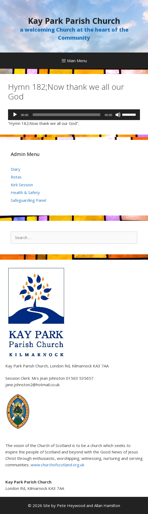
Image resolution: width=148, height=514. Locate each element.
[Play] (15, 114)
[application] (74, 114)
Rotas (16, 177)
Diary (15, 169)
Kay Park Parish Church (74, 20)
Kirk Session (22, 184)
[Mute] (118, 114)
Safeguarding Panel (28, 200)
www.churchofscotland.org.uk (57, 464)
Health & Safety (25, 192)
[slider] (67, 114)
